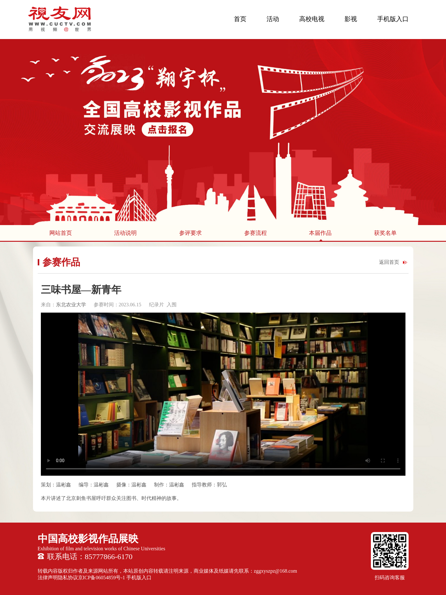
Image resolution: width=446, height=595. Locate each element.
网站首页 (60, 233)
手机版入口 (393, 18)
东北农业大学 (71, 304)
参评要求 (190, 233)
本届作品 (320, 233)
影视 (350, 18)
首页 (240, 18)
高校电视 (311, 18)
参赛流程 (255, 233)
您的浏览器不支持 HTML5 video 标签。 (223, 394)
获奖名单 (385, 233)
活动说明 (125, 233)
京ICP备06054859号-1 (101, 577)
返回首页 (389, 262)
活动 (273, 18)
